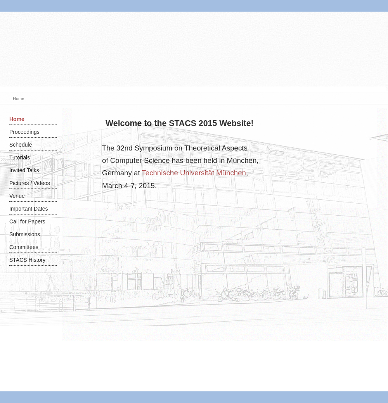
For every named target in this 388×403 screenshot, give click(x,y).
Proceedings (24, 132)
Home (16, 119)
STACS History (27, 260)
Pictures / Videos (29, 183)
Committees (23, 247)
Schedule (20, 145)
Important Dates (28, 209)
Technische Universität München (194, 173)
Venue (17, 196)
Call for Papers (27, 221)
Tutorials (19, 157)
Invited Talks (24, 170)
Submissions (24, 234)
